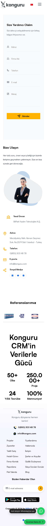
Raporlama (11, 467)
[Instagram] (23, 275)
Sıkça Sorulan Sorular (34, 467)
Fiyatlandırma (31, 440)
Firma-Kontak (12, 461)
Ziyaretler (11, 445)
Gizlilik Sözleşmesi (33, 461)
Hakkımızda (30, 445)
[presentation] (24, 126)
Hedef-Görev (12, 456)
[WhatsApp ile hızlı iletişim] (41, 511)
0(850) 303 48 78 (18, 253)
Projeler (10, 440)
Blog (27, 472)
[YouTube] (18, 275)
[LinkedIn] (12, 275)
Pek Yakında (12, 472)
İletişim (28, 451)
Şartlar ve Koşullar (33, 456)
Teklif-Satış (11, 451)
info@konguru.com (18, 264)
